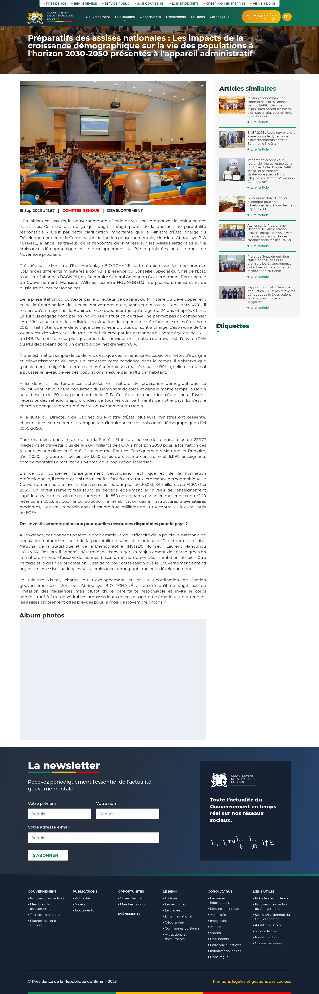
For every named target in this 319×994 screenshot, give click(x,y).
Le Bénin (170, 891)
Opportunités (131, 891)
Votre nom (106, 803)
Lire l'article (260, 122)
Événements (129, 914)
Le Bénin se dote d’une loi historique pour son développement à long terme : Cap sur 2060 (270, 203)
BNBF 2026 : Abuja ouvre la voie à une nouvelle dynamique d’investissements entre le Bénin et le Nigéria (271, 138)
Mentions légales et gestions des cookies (252, 981)
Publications (85, 891)
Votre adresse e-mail (49, 827)
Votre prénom (42, 803)
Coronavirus (220, 891)
